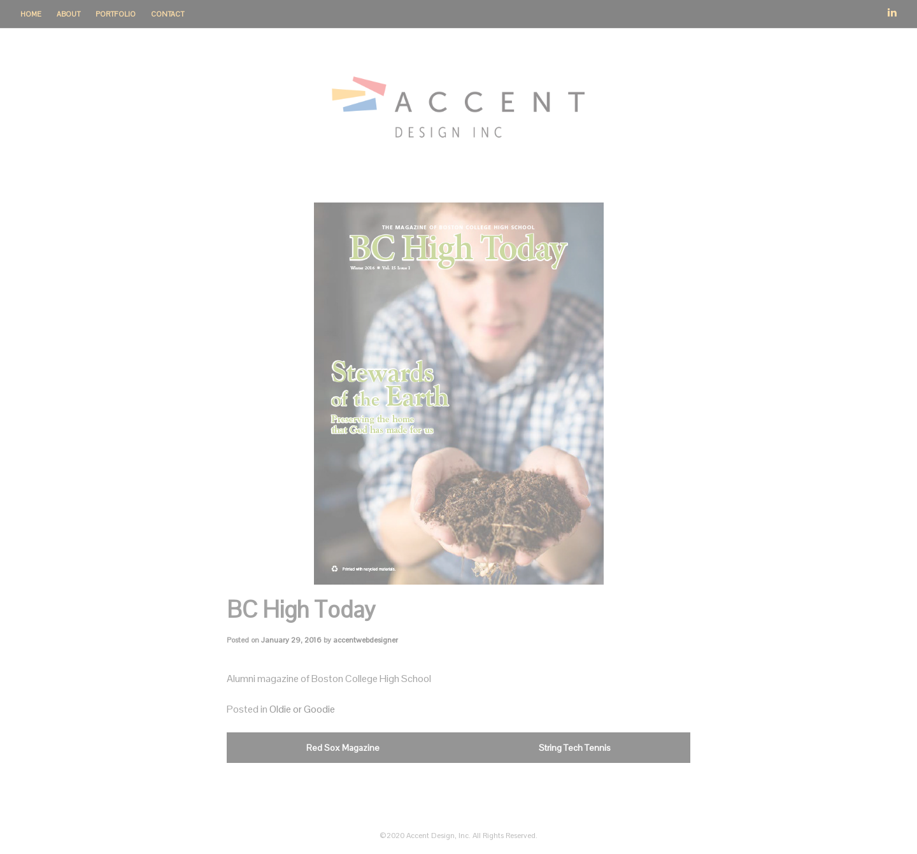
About (68, 14)
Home (30, 14)
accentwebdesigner (365, 640)
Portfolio (116, 14)
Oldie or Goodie (302, 709)
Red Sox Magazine (343, 747)
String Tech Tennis (575, 747)
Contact (167, 14)
